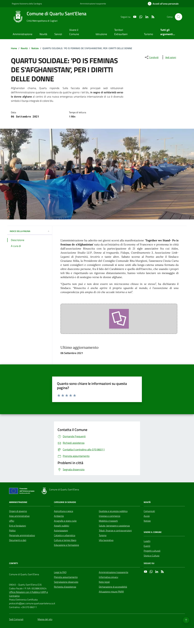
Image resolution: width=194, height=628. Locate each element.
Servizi (58, 34)
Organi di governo (18, 511)
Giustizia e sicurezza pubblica (113, 511)
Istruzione (101, 34)
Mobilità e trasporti (108, 521)
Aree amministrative (19, 516)
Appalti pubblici (61, 525)
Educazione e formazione (66, 545)
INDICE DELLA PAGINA (30, 231)
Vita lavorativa (106, 540)
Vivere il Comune (74, 32)
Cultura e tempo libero (65, 540)
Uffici (11, 521)
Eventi (147, 546)
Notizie (147, 521)
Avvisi (147, 516)
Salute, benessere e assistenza (114, 525)
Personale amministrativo (22, 535)
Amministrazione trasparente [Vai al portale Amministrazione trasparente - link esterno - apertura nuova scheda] (93, 3)
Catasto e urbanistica (64, 535)
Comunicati (149, 511)
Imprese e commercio (109, 516)
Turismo (148, 34)
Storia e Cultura (151, 555)
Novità (43, 34)
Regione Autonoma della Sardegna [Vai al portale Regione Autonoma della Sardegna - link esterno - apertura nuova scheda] (27, 3)
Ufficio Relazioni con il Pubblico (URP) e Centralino (28, 594)
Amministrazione (22, 34)
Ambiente (59, 516)
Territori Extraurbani (120, 32)
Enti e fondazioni (17, 525)
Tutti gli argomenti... (167, 32)
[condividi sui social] (151, 57)
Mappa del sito (45, 619)
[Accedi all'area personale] (163, 3)
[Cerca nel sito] (178, 16)
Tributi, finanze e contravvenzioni (115, 530)
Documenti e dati (17, 540)
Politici (12, 530)
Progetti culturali (152, 551)
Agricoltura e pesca (63, 511)
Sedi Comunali (16, 619)
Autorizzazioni (61, 530)
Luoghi (147, 541)
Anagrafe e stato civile (65, 521)
